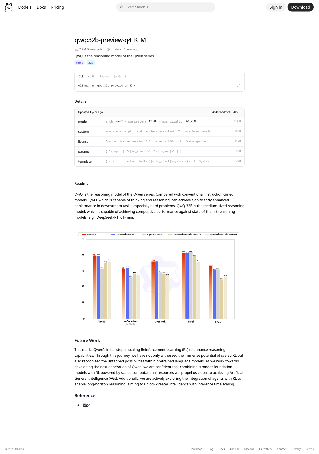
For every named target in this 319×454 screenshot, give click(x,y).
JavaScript (120, 76)
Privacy (296, 449)
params (83, 151)
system (83, 131)
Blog (86, 404)
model (83, 121)
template (85, 161)
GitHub (234, 449)
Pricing (57, 7)
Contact (281, 449)
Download (300, 7)
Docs (41, 7)
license (83, 141)
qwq (80, 40)
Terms (310, 449)
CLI (81, 76)
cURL (91, 76)
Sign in (276, 7)
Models (24, 7)
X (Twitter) (265, 449)
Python (104, 76)
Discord (249, 449)
